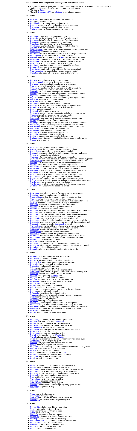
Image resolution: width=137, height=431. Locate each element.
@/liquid (33, 365)
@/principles (34, 299)
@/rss (42, 10)
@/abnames (34, 128)
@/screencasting (36, 71)
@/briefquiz (34, 325)
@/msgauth (34, 168)
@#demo (58, 12)
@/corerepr (34, 216)
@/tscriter (58, 335)
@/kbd (32, 339)
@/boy (32, 394)
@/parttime (34, 301)
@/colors (33, 163)
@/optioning (34, 320)
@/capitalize (34, 73)
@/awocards (34, 67)
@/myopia (34, 172)
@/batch (33, 297)
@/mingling (34, 264)
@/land (32, 178)
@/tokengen (34, 130)
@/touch (33, 350)
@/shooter (34, 356)
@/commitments (36, 176)
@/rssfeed (34, 111)
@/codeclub (34, 234)
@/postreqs (34, 132)
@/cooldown (34, 295)
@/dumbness (35, 237)
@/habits (33, 241)
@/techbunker (35, 23)
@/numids (34, 134)
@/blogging (34, 387)
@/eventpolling (35, 55)
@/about (33, 428)
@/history (33, 419)
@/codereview (35, 262)
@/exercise (34, 38)
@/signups (34, 123)
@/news (33, 285)
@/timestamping (36, 383)
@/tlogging (34, 115)
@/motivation (35, 396)
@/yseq (33, 149)
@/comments (35, 228)
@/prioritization (35, 151)
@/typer (33, 323)
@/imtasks (34, 159)
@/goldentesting (36, 327)
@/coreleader (35, 218)
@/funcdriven (35, 88)
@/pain (32, 373)
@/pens (33, 345)
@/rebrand (34, 155)
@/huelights (34, 36)
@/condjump (35, 69)
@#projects (42, 12)
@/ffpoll (33, 287)
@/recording (34, 245)
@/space (33, 385)
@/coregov (34, 212)
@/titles (33, 136)
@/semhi (33, 276)
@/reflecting (34, 310)
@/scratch (34, 195)
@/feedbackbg (35, 59)
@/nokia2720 (35, 303)
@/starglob (34, 99)
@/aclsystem (35, 126)
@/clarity (33, 256)
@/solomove (34, 306)
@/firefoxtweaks (36, 161)
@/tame (33, 109)
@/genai (33, 174)
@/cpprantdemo (36, 197)
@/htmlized (34, 426)
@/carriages (34, 199)
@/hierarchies (35, 407)
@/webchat (34, 182)
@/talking (65, 352)
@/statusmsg (35, 124)
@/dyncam (34, 347)
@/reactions (34, 119)
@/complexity (35, 371)
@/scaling (34, 165)
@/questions (34, 266)
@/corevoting (35, 214)
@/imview (33, 80)
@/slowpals (34, 331)
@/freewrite (34, 293)
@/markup (34, 415)
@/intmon (33, 291)
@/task (32, 358)
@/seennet (34, 308)
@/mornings (34, 333)
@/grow (33, 312)
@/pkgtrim (34, 101)
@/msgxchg (34, 113)
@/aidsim (33, 208)
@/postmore (34, 329)
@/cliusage (34, 29)
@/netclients (34, 19)
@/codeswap (35, 369)
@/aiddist (33, 207)
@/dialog (33, 321)
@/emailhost (34, 272)
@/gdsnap (34, 243)
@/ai (32, 21)
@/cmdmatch (35, 27)
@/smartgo (34, 40)
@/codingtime (35, 224)
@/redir (33, 117)
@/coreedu (34, 210)
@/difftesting (34, 103)
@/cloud (33, 153)
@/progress (34, 258)
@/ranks (33, 201)
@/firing (33, 180)
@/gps (32, 413)
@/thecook (34, 375)
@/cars (32, 411)
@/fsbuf (33, 367)
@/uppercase (35, 422)
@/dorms (33, 25)
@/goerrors (34, 96)
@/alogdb (33, 57)
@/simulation (35, 424)
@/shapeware (35, 166)
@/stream (33, 270)
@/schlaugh (34, 157)
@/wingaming (35, 138)
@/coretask (34, 220)
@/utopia (33, 203)
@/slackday (34, 107)
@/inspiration (35, 247)
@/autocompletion (37, 420)
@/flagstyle (34, 90)
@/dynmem (34, 193)
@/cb (32, 377)
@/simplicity (34, 417)
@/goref (33, 97)
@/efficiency (34, 398)
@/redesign (34, 281)
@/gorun (33, 86)
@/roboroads (35, 52)
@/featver (33, 105)
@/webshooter (35, 184)
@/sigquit (33, 249)
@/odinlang (34, 44)
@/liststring (34, 63)
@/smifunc (34, 65)
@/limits (33, 121)
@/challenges (35, 400)
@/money (33, 409)
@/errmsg (33, 94)
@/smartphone (35, 226)
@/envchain (34, 84)
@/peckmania (35, 341)
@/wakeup (34, 239)
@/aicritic (33, 48)
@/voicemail (34, 54)
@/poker (33, 260)
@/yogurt (33, 278)
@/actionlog (61, 57)
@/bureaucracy (36, 283)
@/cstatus (34, 92)
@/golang (33, 279)
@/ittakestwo (35, 46)
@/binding (34, 381)
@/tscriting (34, 335)
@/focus (33, 268)
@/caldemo (34, 42)
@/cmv (32, 289)
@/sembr (54, 276)
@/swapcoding (60, 224)
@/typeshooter (35, 379)
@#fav (49, 12)
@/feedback (34, 61)
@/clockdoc (34, 236)
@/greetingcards (36, 50)
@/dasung (34, 274)
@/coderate (34, 222)
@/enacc (33, 343)
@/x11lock (34, 186)
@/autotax (34, 205)
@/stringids (34, 170)
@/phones (34, 305)
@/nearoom (34, 147)
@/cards (33, 352)
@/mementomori (36, 82)
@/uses (33, 140)
